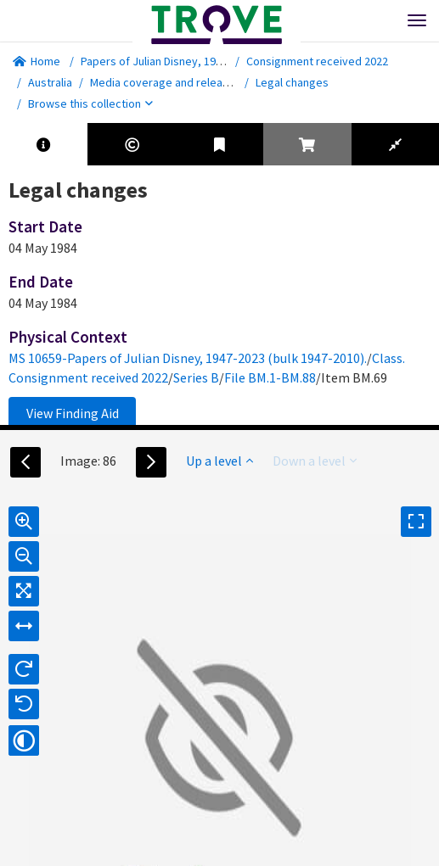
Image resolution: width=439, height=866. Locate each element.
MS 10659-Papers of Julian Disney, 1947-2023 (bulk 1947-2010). (187, 357)
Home (36, 61)
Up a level (219, 460)
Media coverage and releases (165, 82)
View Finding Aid (72, 413)
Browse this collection (90, 103)
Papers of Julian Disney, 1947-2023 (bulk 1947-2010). (211, 61)
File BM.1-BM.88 (270, 377)
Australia (50, 82)
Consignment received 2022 (317, 61)
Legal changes (292, 82)
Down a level (315, 460)
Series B (196, 377)
